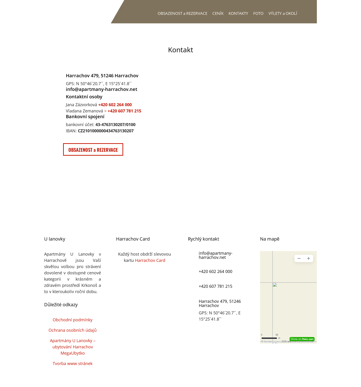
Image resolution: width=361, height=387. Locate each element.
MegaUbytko (73, 353)
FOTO (258, 13)
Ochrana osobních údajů (73, 330)
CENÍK (217, 13)
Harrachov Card (150, 260)
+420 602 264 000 (115, 104)
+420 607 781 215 (215, 286)
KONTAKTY (238, 13)
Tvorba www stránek (72, 363)
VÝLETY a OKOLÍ (283, 13)
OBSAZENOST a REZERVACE (182, 13)
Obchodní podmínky (72, 319)
